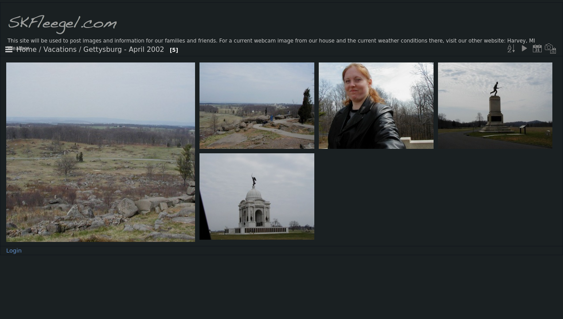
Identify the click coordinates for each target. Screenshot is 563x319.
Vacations (60, 50)
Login (14, 250)
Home (26, 50)
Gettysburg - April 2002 (123, 50)
